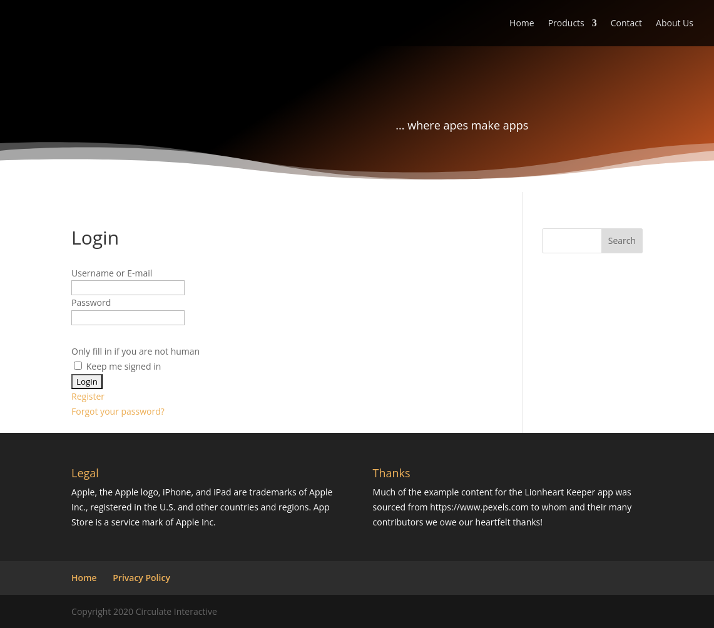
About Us (674, 24)
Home (521, 24)
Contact (626, 24)
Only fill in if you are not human (135, 351)
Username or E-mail (111, 273)
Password (91, 302)
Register (88, 396)
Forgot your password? (118, 411)
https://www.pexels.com (479, 507)
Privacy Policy (141, 578)
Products (566, 24)
